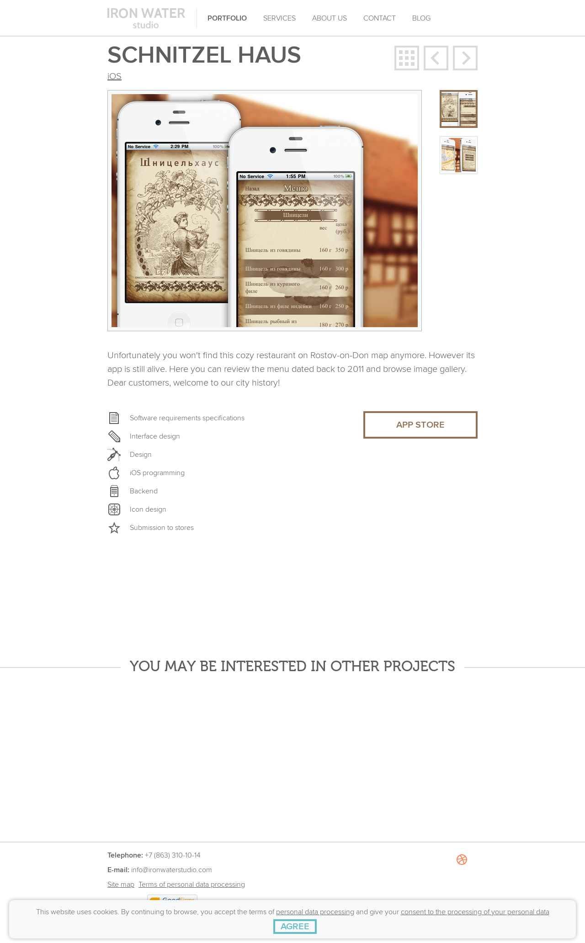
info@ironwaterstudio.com (171, 869)
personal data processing (315, 912)
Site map (120, 884)
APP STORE (420, 424)
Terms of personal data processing (191, 884)
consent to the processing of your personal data (475, 912)
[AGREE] (295, 926)
